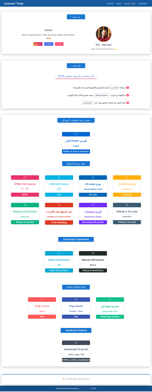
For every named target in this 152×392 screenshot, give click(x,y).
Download (143, 4)
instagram (37, 44)
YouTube (59, 44)
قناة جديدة (114, 88)
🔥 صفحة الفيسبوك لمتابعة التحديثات (76, 379)
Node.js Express (102, 96)
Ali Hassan (84, 389)
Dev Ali (110, 4)
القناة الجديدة (87, 103)
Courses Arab (13, 3)
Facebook (48, 44)
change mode (129, 4)
